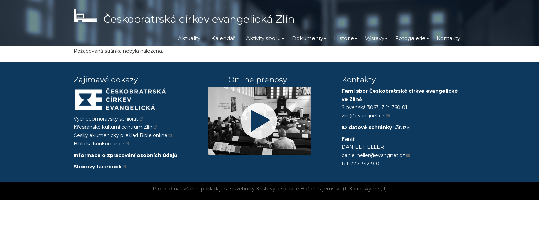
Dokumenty (310, 40)
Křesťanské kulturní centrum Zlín (116, 127)
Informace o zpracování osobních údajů (125, 155)
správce (290, 189)
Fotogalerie (413, 40)
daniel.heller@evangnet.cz (376, 155)
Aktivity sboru (266, 40)
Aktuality (189, 38)
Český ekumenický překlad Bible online (123, 135)
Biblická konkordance (102, 144)
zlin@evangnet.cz (366, 116)
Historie (347, 40)
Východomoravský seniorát (109, 119)
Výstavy (377, 40)
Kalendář (223, 38)
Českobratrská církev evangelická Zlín (199, 19)
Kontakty (448, 38)
